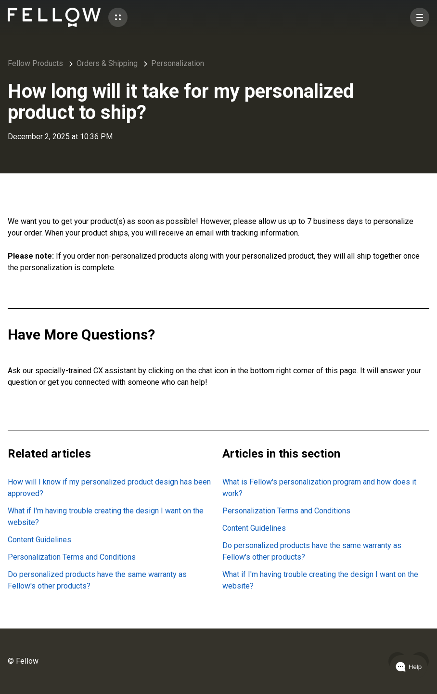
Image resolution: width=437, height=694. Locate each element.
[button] (118, 17)
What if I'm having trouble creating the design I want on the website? (106, 516)
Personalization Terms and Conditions (72, 557)
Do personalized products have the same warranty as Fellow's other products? (97, 580)
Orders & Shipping (107, 63)
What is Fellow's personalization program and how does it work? (319, 487)
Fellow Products (35, 63)
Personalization (177, 63)
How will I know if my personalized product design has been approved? (109, 487)
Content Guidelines (39, 539)
